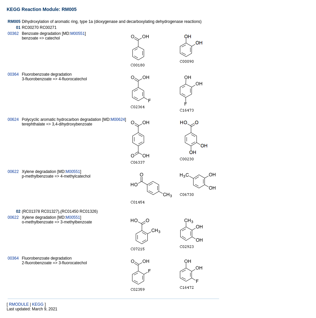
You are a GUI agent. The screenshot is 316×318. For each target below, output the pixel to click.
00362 (13, 33)
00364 (13, 74)
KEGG (37, 304)
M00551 (77, 33)
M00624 (118, 119)
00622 (13, 171)
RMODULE (19, 304)
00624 (13, 119)
